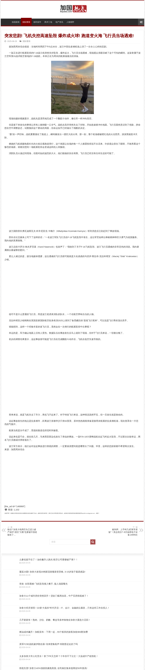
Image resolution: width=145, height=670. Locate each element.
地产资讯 (59, 22)
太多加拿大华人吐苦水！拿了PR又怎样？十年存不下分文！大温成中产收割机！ (58, 656)
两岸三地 (48, 22)
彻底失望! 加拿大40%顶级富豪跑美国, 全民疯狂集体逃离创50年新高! (53, 668)
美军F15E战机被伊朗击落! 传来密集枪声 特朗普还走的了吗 (48, 644)
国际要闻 (26, 22)
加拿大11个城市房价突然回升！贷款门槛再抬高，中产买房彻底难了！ (54, 596)
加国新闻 (15, 22)
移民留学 (37, 22)
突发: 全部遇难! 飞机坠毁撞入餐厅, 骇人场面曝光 (43, 583)
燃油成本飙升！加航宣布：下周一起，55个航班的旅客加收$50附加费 (53, 632)
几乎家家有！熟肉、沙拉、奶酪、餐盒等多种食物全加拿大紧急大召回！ (55, 620)
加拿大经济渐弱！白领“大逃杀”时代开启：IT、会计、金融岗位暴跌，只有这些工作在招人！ (64, 608)
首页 (6, 22)
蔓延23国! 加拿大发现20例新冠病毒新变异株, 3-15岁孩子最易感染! (52, 571)
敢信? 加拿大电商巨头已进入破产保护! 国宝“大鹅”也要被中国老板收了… (22, 531)
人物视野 (70, 22)
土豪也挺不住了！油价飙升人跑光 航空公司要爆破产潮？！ (48, 559)
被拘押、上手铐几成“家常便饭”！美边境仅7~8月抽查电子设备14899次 (122, 531)
